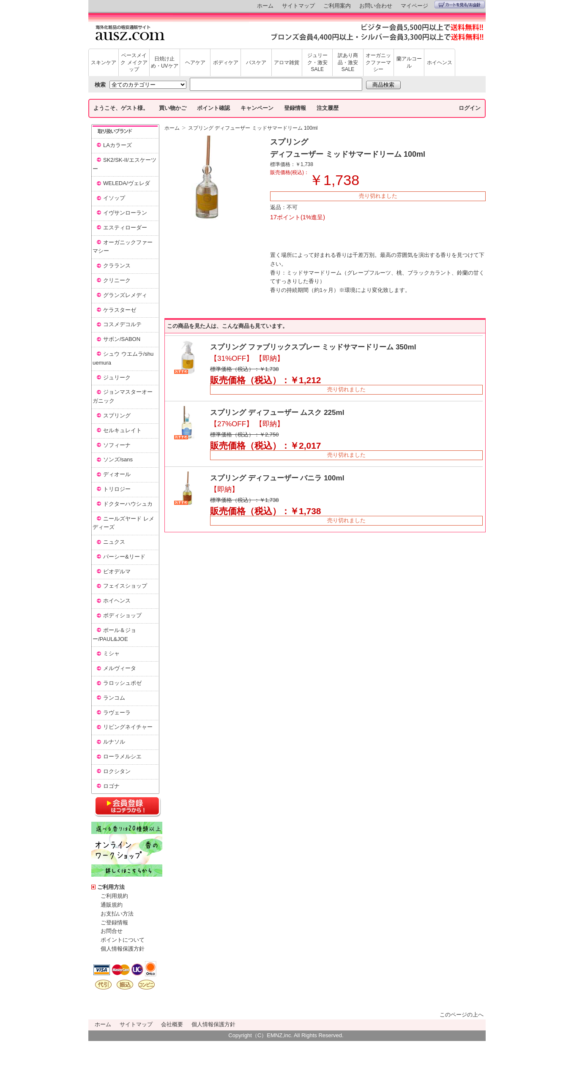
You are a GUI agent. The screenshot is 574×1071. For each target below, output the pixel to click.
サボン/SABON (121, 339)
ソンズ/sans (118, 459)
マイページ (414, 6)
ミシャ (111, 653)
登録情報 (295, 108)
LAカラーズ (117, 145)
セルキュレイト (122, 430)
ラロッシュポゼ (122, 683)
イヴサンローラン (125, 213)
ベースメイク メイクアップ (133, 62)
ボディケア (225, 62)
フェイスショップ (125, 586)
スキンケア (103, 62)
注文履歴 (328, 108)
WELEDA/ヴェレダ (126, 183)
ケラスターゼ (119, 310)
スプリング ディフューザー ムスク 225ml (277, 413)
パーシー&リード (124, 556)
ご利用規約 (114, 896)
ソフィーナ (117, 445)
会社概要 (172, 1024)
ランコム (114, 698)
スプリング (117, 415)
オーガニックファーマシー (378, 62)
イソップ (114, 198)
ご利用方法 (111, 887)
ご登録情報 (114, 922)
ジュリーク (117, 377)
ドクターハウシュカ (128, 504)
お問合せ (112, 931)
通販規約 (112, 905)
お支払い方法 (117, 913)
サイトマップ (298, 6)
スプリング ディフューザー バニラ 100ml (277, 478)
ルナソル (114, 742)
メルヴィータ (119, 668)
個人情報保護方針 (123, 949)
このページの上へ (462, 1014)
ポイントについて (123, 940)
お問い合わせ (375, 6)
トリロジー (117, 489)
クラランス (117, 265)
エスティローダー (125, 227)
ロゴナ (111, 786)
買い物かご (172, 108)
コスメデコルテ (122, 324)
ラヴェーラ (117, 712)
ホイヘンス (439, 62)
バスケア (256, 62)
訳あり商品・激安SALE (348, 62)
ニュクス (114, 542)
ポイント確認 (213, 108)
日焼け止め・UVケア (164, 62)
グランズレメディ (125, 295)
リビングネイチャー (128, 727)
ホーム (265, 6)
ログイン (470, 108)
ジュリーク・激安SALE (317, 62)
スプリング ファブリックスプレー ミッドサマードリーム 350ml (313, 347)
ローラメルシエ (122, 756)
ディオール (117, 474)
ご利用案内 (337, 6)
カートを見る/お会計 (460, 4)
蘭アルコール (409, 62)
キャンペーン (257, 108)
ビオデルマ (117, 571)
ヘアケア (195, 62)
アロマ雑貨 (286, 62)
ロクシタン (117, 771)
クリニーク (117, 280)
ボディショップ (122, 615)
